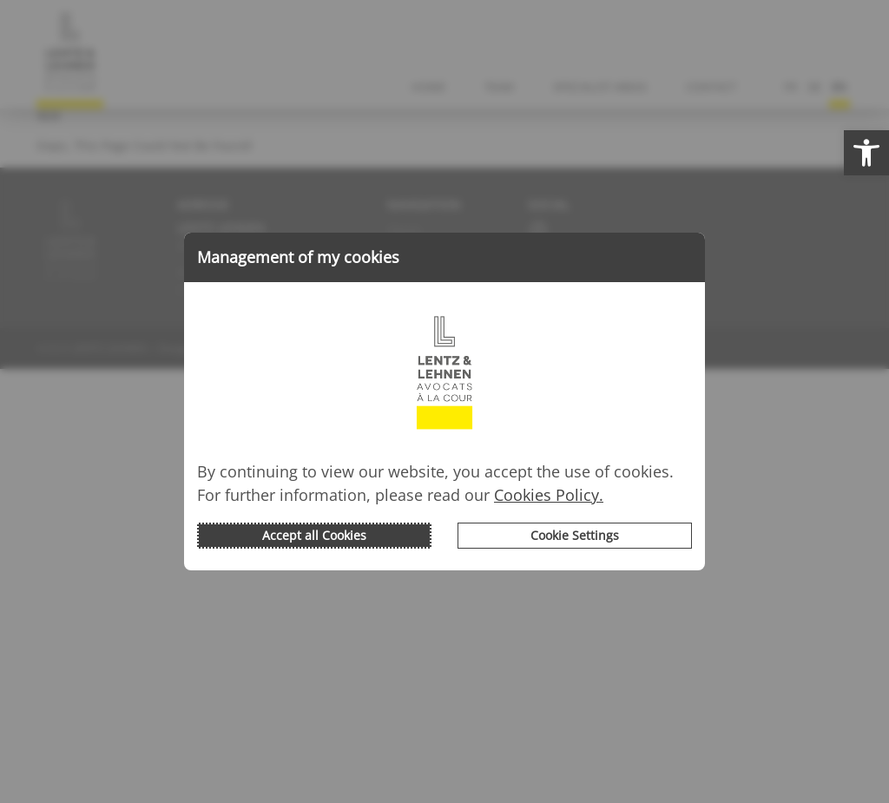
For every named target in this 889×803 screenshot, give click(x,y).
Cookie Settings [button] (574, 535)
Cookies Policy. (548, 494)
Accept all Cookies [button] (314, 535)
